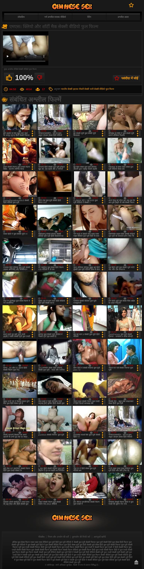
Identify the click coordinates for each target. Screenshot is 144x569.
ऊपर (136, 562)
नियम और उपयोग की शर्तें (58, 537)
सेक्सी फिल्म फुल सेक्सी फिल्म (51, 550)
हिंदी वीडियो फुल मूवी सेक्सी (115, 560)
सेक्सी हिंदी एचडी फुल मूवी (47, 557)
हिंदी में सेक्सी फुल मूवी (72, 560)
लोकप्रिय (21, 17)
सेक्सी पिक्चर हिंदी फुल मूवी (40, 547)
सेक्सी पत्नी (88, 89)
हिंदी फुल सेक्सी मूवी (86, 557)
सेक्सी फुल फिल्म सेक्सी (29, 552)
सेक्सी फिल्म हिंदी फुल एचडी (92, 550)
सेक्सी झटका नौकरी (76, 89)
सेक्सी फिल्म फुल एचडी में (84, 547)
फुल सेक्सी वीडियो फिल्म (54, 545)
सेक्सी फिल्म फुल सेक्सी (30, 550)
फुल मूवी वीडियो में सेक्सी (68, 542)
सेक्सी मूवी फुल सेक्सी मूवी (33, 555)
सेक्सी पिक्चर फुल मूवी (119, 545)
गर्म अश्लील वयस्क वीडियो (55, 17)
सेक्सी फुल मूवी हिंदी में (65, 552)
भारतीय (64, 89)
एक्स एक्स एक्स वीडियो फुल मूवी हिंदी (44, 542)
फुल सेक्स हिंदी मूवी (72, 6)
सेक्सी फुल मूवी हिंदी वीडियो (84, 552)
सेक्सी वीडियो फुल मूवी (108, 555)
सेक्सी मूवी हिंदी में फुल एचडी (70, 555)
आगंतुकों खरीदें (100, 537)
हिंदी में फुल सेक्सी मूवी (55, 560)
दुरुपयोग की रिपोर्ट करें (81, 537)
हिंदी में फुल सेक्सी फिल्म (36, 560)
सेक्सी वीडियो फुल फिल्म (104, 89)
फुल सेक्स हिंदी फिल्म (120, 542)
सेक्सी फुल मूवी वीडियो (47, 552)
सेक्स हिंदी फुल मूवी (102, 545)
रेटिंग (89, 17)
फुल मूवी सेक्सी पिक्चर (87, 542)
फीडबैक (41, 537)
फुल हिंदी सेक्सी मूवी (87, 545)
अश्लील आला (123, 17)
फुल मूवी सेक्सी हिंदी (104, 542)
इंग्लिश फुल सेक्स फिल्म (21, 542)
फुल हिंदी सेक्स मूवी (71, 545)
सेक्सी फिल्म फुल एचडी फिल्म (63, 547)
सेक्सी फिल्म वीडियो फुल (72, 550)
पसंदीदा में (131, 5)
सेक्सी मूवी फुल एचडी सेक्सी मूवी (107, 552)
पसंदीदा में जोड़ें (129, 78)
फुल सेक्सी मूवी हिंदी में (36, 545)
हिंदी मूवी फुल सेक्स (101, 557)
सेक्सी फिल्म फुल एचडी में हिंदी (106, 547)
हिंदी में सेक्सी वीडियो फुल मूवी (93, 560)
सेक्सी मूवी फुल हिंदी (51, 555)
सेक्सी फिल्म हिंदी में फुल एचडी (115, 550)
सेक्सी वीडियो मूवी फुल (27, 557)
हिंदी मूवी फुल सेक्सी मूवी (119, 557)
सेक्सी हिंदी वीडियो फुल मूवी (67, 557)
